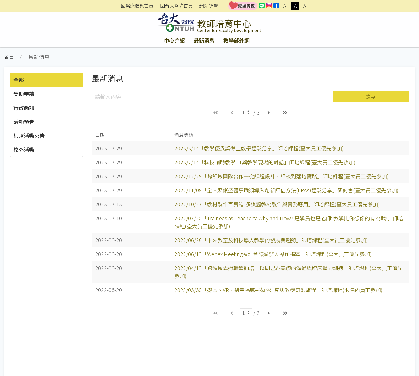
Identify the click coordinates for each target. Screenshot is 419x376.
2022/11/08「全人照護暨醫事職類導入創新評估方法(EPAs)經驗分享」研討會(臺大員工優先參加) (286, 190)
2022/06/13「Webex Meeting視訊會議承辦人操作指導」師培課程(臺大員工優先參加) (273, 254)
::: (112, 6)
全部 (18, 79)
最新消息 (204, 40)
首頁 (9, 57)
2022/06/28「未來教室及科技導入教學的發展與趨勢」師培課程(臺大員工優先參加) (271, 240)
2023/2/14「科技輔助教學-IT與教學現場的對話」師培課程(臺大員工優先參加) (265, 162)
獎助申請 (23, 93)
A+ (306, 5)
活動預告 (23, 121)
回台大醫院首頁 (176, 5)
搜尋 (370, 96)
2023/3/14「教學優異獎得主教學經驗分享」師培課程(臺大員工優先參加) (259, 148)
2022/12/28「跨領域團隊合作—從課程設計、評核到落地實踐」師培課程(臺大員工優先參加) (281, 176)
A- (285, 5)
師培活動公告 (29, 135)
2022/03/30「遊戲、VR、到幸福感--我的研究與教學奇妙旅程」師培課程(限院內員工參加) (278, 290)
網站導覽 (208, 5)
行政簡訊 (23, 107)
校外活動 (23, 149)
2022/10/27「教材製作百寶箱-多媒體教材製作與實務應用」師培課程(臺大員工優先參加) (277, 204)
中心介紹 (174, 40)
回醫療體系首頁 (137, 5)
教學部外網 (236, 40)
